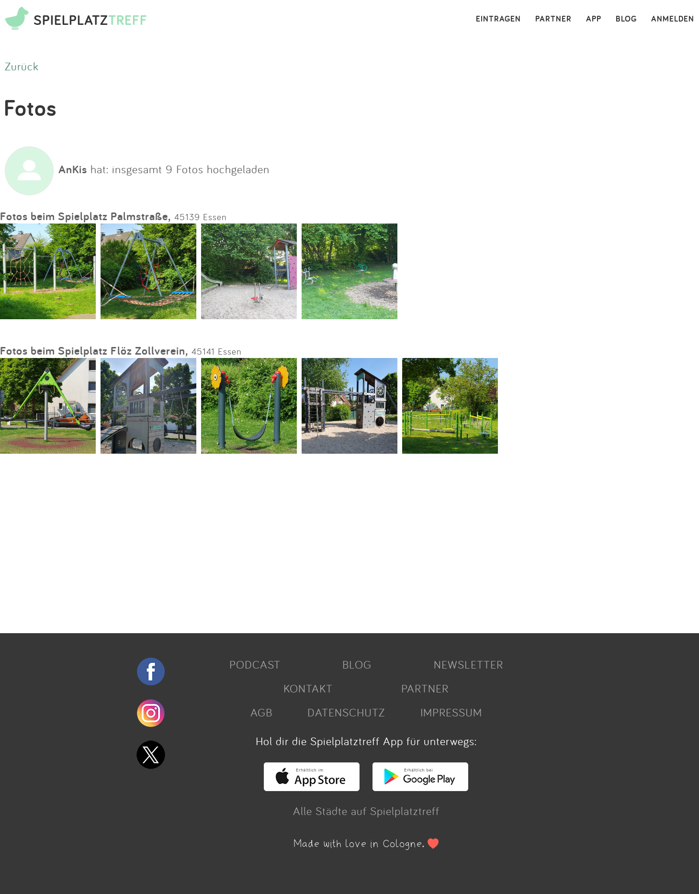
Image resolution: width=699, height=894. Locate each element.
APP (593, 19)
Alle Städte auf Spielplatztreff (366, 811)
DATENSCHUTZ (346, 712)
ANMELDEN (672, 19)
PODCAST (255, 664)
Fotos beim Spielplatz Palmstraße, (85, 216)
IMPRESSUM (451, 712)
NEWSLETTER (468, 664)
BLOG (626, 19)
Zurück (22, 66)
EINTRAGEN (498, 19)
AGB (261, 712)
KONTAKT (308, 688)
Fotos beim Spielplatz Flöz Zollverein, (94, 350)
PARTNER (553, 19)
